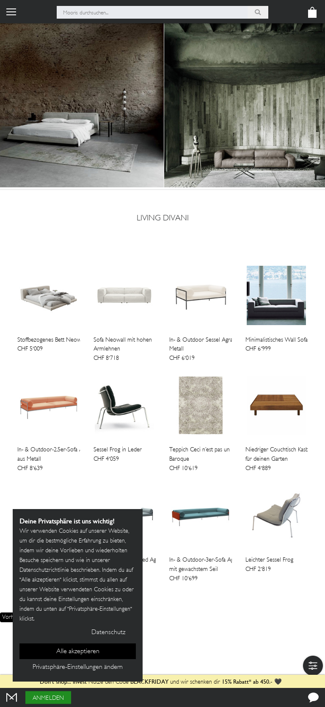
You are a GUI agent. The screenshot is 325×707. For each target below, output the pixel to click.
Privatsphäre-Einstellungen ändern (78, 667)
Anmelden (48, 698)
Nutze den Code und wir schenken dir (130, 682)
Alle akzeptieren (77, 652)
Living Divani (163, 219)
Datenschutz (108, 632)
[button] (313, 665)
